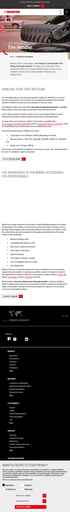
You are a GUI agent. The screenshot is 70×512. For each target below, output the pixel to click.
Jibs (10, 420)
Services (11, 431)
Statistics (28, 485)
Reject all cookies (31, 496)
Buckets (12, 408)
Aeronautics (13, 368)
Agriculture (13, 356)
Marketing (28, 489)
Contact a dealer (13, 296)
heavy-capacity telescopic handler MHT (16, 124)
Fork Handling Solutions (17, 414)
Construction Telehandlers (18, 383)
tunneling (28, 277)
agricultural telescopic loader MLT (50, 124)
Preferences (11, 489)
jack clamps (12, 277)
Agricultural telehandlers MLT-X (20, 386)
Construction (14, 359)
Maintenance (14, 441)
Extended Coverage (16, 438)
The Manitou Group (16, 458)
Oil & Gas (12, 365)
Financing (12, 435)
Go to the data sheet (14, 159)
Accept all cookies (31, 507)
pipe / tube (62, 274)
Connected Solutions (17, 447)
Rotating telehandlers (17, 389)
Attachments (13, 403)
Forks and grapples (16, 417)
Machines (12, 379)
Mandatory (10, 485)
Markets (11, 351)
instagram (16, 339)
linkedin (28, 339)
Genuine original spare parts (19, 444)
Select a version (35, 6)
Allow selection (31, 501)
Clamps (12, 411)
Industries (12, 362)
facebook (8, 338)
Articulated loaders (16, 392)
